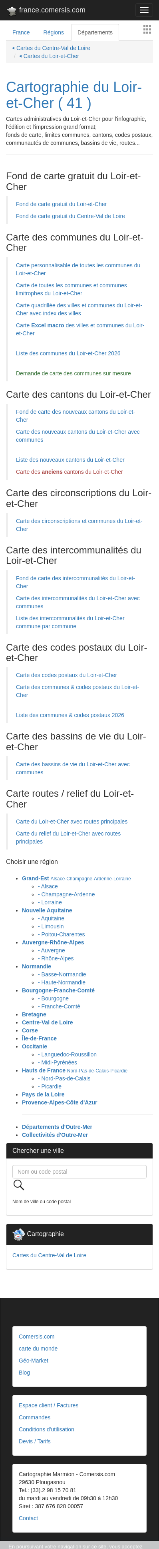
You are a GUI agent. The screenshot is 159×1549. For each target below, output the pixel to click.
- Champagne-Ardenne (66, 894)
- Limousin (51, 926)
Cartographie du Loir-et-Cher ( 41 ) (74, 95)
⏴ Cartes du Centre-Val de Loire (51, 48)
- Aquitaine (51, 918)
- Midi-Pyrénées (57, 1062)
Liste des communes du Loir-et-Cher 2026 (68, 353)
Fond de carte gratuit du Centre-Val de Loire (70, 216)
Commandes (34, 1417)
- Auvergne (51, 950)
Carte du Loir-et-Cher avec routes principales (71, 821)
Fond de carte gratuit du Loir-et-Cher (61, 204)
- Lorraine (50, 902)
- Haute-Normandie (61, 982)
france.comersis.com (45, 11)
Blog (24, 1372)
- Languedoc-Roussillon (67, 1054)
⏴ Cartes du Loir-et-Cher (49, 56)
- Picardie (50, 1086)
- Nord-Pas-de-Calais (64, 1078)
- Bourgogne (53, 998)
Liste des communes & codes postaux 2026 (70, 715)
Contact (28, 1518)
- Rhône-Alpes (56, 958)
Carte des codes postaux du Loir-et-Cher (66, 675)
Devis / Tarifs (35, 1441)
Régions (54, 32)
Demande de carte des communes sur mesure (73, 373)
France (21, 32)
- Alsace (48, 886)
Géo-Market (33, 1360)
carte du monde (38, 1348)
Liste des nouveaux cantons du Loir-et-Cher (70, 460)
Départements (95, 32)
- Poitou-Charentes (61, 934)
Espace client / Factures (48, 1405)
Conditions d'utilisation (46, 1429)
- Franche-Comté (59, 1006)
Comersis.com (36, 1336)
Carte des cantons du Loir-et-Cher (69, 472)
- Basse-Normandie (62, 974)
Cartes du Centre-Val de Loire (49, 1255)
